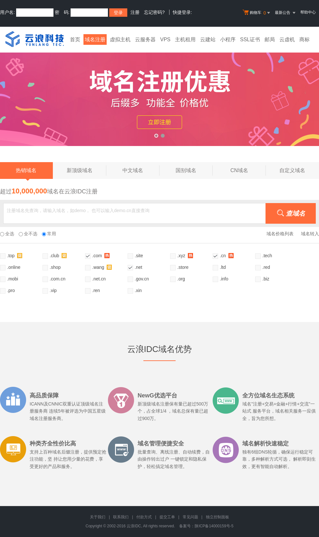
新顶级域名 (86, 170)
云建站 (208, 39)
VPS (165, 39)
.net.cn (99, 278)
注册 (135, 12)
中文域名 (141, 170)
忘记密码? (154, 12)
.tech (267, 255)
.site (139, 255)
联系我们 (121, 517)
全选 (7, 233)
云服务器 (145, 39)
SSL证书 (250, 39)
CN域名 (248, 170)
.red (266, 267)
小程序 (228, 39)
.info (224, 278)
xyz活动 (159, 94)
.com (101, 255)
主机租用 (185, 39)
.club (58, 255)
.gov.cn (142, 278)
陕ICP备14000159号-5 (214, 526)
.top (14, 255)
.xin (138, 290)
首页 (75, 39)
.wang (102, 267)
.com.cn (57, 278)
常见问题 (190, 517)
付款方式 (144, 517)
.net (138, 267)
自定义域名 (292, 170)
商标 (304, 39)
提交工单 (167, 517)
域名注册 (95, 39)
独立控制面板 (217, 517)
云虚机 (287, 39)
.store (182, 267)
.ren (96, 290)
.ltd (223, 267)
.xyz (185, 255)
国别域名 (194, 170)
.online (13, 267)
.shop (55, 267)
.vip (53, 290)
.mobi (12, 278)
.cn (227, 255)
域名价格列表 (280, 233)
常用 (49, 233)
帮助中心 (308, 12)
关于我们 (97, 517)
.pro (11, 290)
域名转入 (310, 233)
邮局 (270, 39)
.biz (265, 278)
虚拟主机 (120, 39)
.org (181, 278)
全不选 (28, 233)
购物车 (257, 13)
